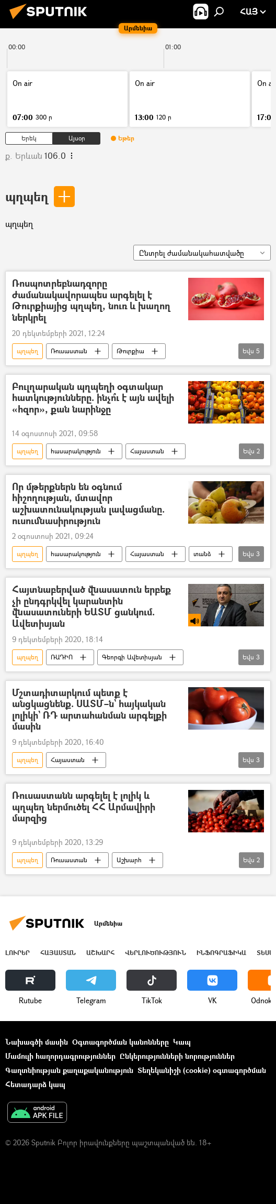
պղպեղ (26, 196)
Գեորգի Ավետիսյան (132, 657)
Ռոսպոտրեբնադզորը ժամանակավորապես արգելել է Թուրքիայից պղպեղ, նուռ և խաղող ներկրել (91, 300)
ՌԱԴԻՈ (62, 657)
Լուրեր (17, 952)
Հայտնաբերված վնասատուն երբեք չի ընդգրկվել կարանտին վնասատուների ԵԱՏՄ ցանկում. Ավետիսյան (91, 606)
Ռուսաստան (69, 350)
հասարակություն (76, 451)
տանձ (202, 553)
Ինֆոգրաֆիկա (221, 952)
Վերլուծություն (155, 952)
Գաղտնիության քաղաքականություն (69, 1070)
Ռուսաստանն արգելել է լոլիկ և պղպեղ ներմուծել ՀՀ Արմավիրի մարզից (83, 807)
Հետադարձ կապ (35, 1084)
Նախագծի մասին (36, 1042)
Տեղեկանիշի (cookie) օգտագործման (201, 1070)
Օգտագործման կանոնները (120, 1042)
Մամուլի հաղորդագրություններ (60, 1056)
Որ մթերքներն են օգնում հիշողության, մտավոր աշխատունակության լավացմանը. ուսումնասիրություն (88, 503)
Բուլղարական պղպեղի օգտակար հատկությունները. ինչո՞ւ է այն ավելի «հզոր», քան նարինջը (93, 398)
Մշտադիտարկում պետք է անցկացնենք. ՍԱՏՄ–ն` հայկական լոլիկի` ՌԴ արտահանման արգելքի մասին (89, 709)
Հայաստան (147, 451)
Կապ (182, 1042)
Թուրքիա (130, 350)
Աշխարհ (129, 859)
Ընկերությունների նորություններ (177, 1056)
